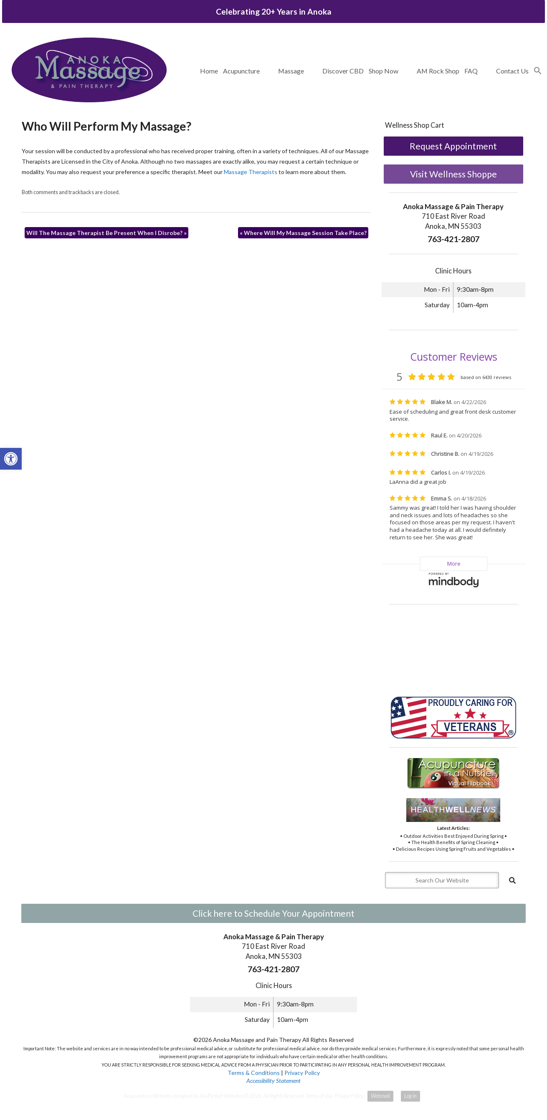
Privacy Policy (302, 1072)
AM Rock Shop (438, 71)
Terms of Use (319, 1096)
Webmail (380, 1096)
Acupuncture (241, 71)
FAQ (471, 71)
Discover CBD (343, 71)
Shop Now (383, 71)
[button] (537, 71)
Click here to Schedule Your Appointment (273, 913)
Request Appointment (453, 146)
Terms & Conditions (254, 1072)
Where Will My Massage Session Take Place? (303, 232)
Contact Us (512, 71)
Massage (291, 71)
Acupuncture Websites (148, 1096)
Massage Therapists (250, 171)
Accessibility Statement (273, 1080)
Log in (410, 1096)
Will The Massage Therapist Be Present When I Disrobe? (106, 232)
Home (209, 71)
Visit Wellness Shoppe (453, 174)
